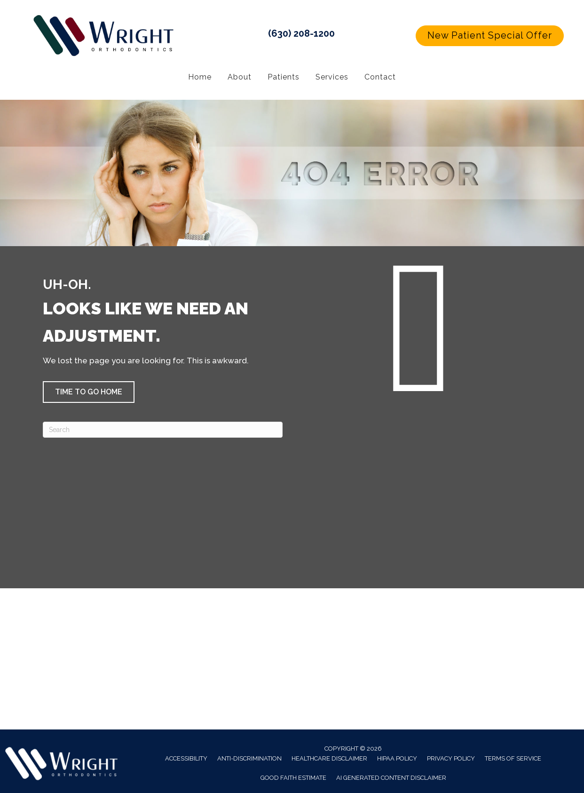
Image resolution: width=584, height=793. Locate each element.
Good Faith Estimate (293, 777)
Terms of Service (513, 758)
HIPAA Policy (397, 758)
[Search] (163, 430)
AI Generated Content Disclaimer (391, 777)
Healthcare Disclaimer (329, 758)
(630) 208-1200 (301, 33)
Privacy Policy (451, 758)
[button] (490, 35)
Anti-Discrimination (249, 758)
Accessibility (186, 758)
